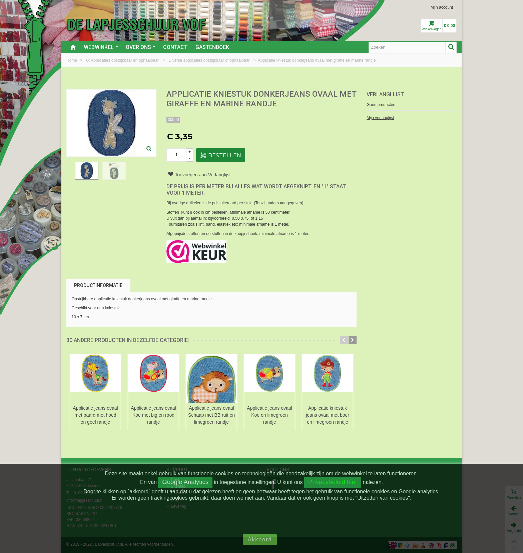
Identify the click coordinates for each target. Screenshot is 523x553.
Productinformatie (98, 285)
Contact (175, 47)
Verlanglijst (385, 94)
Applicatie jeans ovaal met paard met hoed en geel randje (95, 415)
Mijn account (442, 7)
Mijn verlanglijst (380, 117)
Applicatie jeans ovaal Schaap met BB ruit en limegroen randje (211, 415)
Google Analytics (185, 481)
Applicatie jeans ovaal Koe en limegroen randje (269, 415)
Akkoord (260, 539)
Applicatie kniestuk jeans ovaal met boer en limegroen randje (327, 415)
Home (72, 60)
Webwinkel (101, 47)
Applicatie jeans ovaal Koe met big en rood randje (153, 415)
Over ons (141, 47)
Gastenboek (212, 47)
